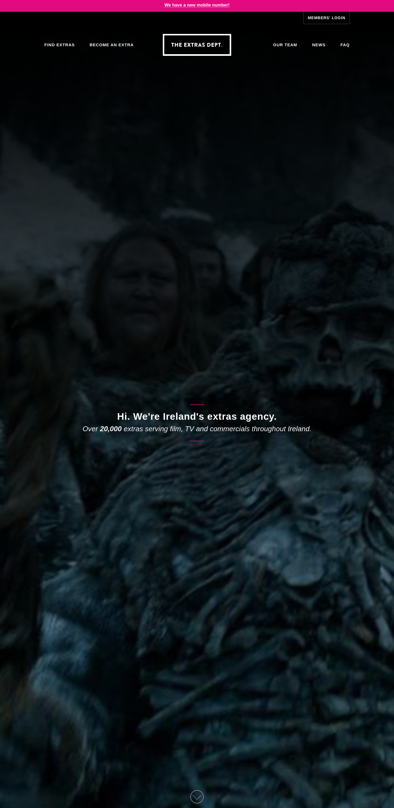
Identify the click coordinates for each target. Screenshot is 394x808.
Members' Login (326, 18)
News (319, 44)
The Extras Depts (197, 45)
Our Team (285, 44)
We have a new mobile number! (197, 5)
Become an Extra (111, 44)
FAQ (345, 44)
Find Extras (59, 44)
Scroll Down (197, 796)
